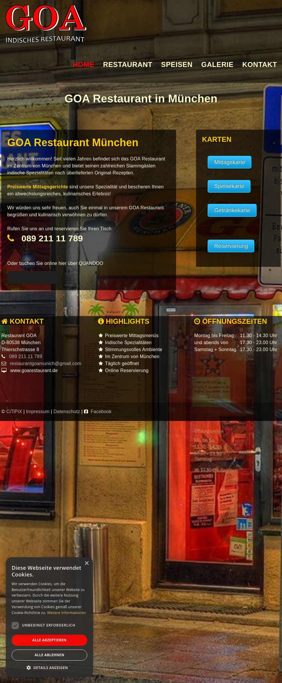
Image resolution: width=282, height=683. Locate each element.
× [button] (86, 563)
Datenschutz (67, 411)
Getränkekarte (232, 210)
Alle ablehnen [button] (49, 654)
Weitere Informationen (66, 612)
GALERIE (217, 64)
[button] (49, 667)
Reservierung (231, 246)
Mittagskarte (229, 162)
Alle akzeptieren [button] (49, 640)
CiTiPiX (15, 411)
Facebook (101, 411)
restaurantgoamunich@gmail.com (45, 363)
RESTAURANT (128, 64)
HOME (83, 64)
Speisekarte (229, 186)
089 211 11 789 (52, 238)
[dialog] (49, 617)
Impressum (38, 411)
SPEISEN (176, 64)
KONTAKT (259, 64)
